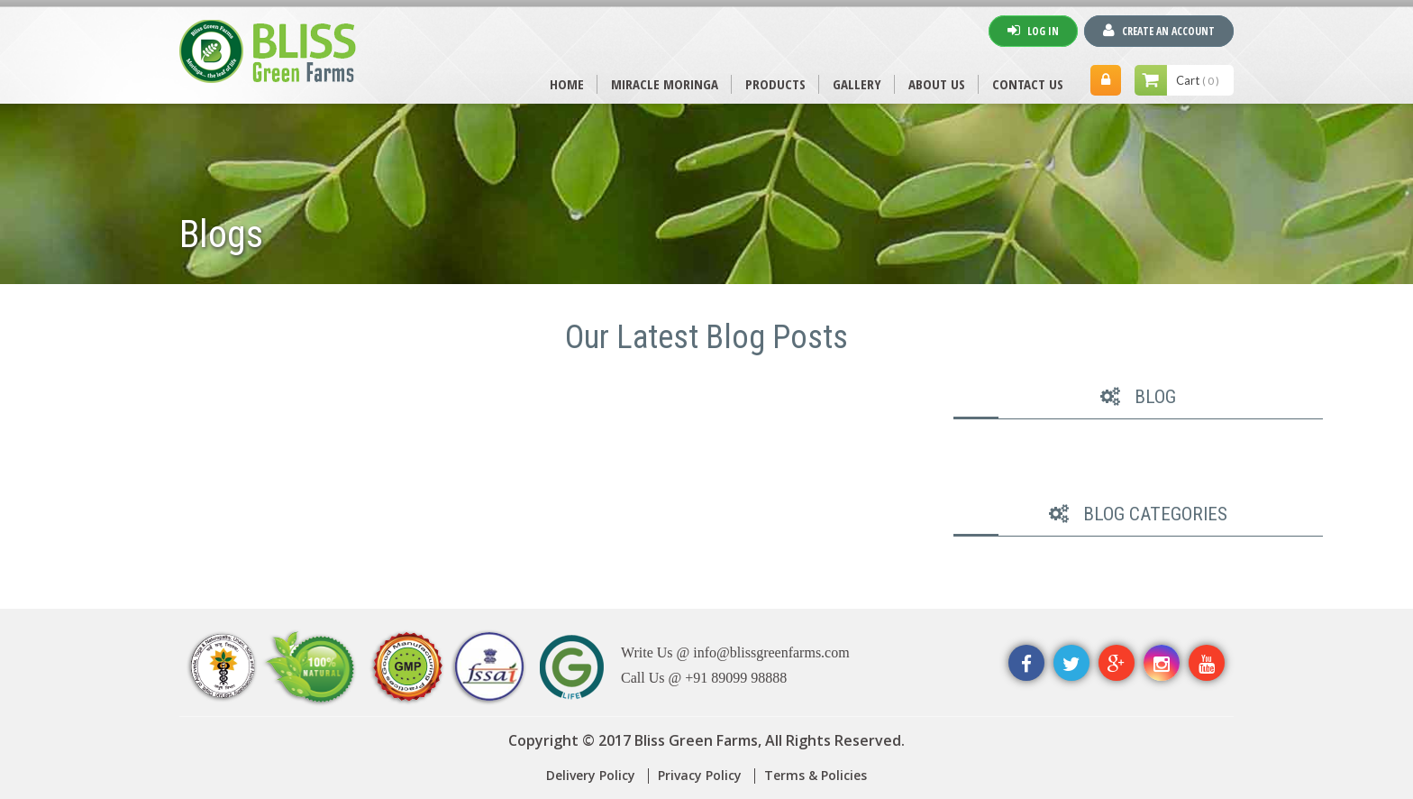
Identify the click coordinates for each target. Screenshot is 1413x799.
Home (567, 84)
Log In (1033, 31)
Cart (1197, 80)
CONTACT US (1027, 84)
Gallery (857, 84)
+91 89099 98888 (736, 677)
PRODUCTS (775, 84)
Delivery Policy (590, 775)
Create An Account (1159, 31)
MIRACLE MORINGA (664, 84)
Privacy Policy (700, 775)
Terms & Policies (815, 775)
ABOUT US (936, 84)
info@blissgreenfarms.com (771, 652)
